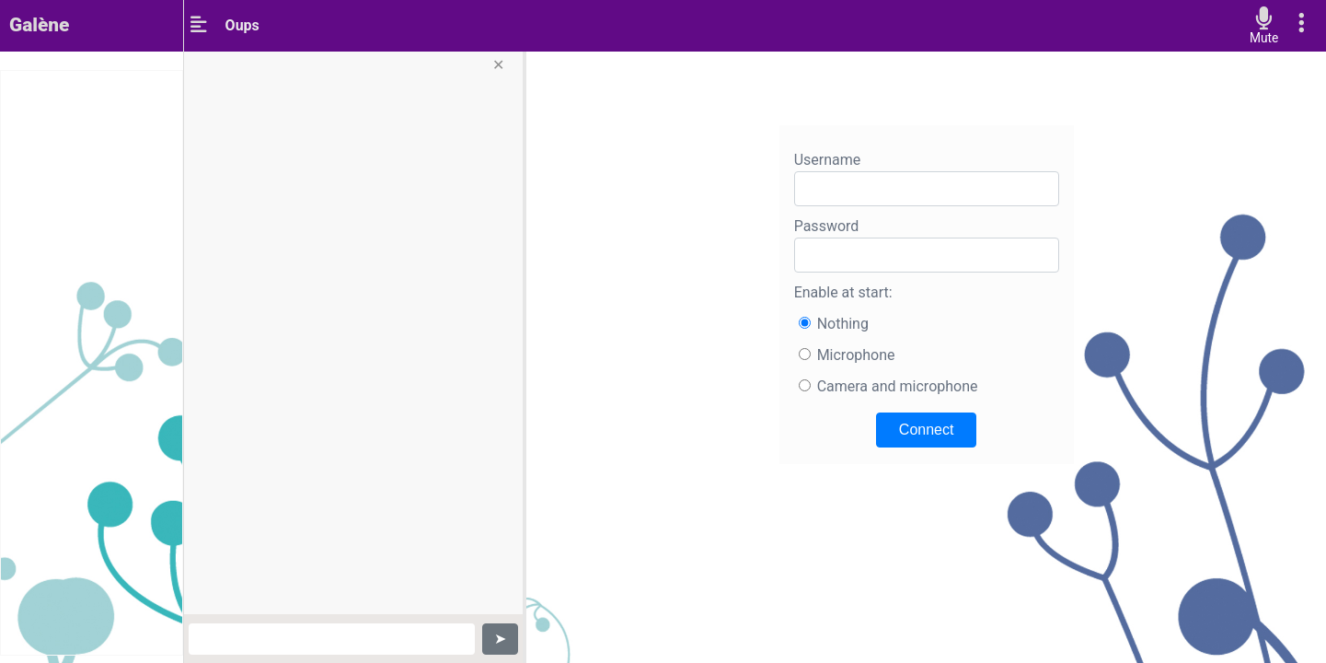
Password (826, 226)
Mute (1264, 38)
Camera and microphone (897, 386)
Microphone (856, 355)
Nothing (843, 323)
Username (827, 160)
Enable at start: (843, 292)
